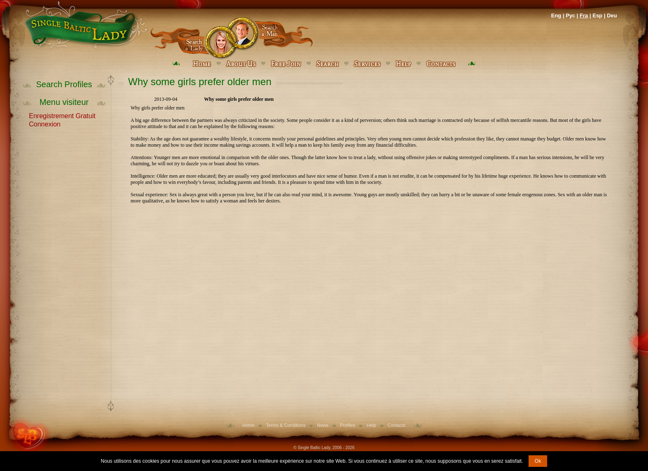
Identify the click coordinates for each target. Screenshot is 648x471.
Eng (556, 15)
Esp (598, 15)
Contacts (396, 425)
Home (249, 425)
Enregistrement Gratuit (62, 115)
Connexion (45, 123)
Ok (538, 461)
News (323, 425)
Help (371, 425)
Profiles (347, 425)
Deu (612, 15)
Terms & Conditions (285, 425)
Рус (570, 15)
